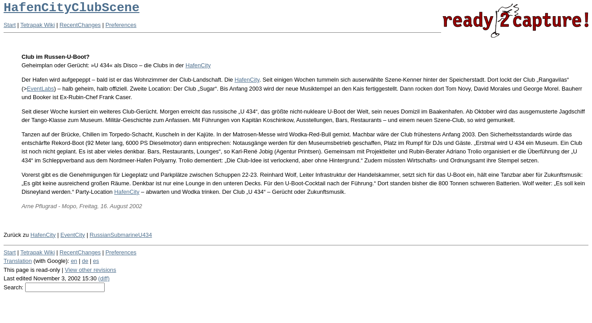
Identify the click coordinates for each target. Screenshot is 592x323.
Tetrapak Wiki (37, 25)
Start (10, 25)
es (96, 261)
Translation (18, 261)
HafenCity (198, 65)
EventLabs (40, 88)
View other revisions (90, 269)
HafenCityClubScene (71, 8)
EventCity (72, 234)
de (85, 261)
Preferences (121, 25)
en (74, 261)
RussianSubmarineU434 (121, 234)
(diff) (104, 278)
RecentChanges (80, 25)
